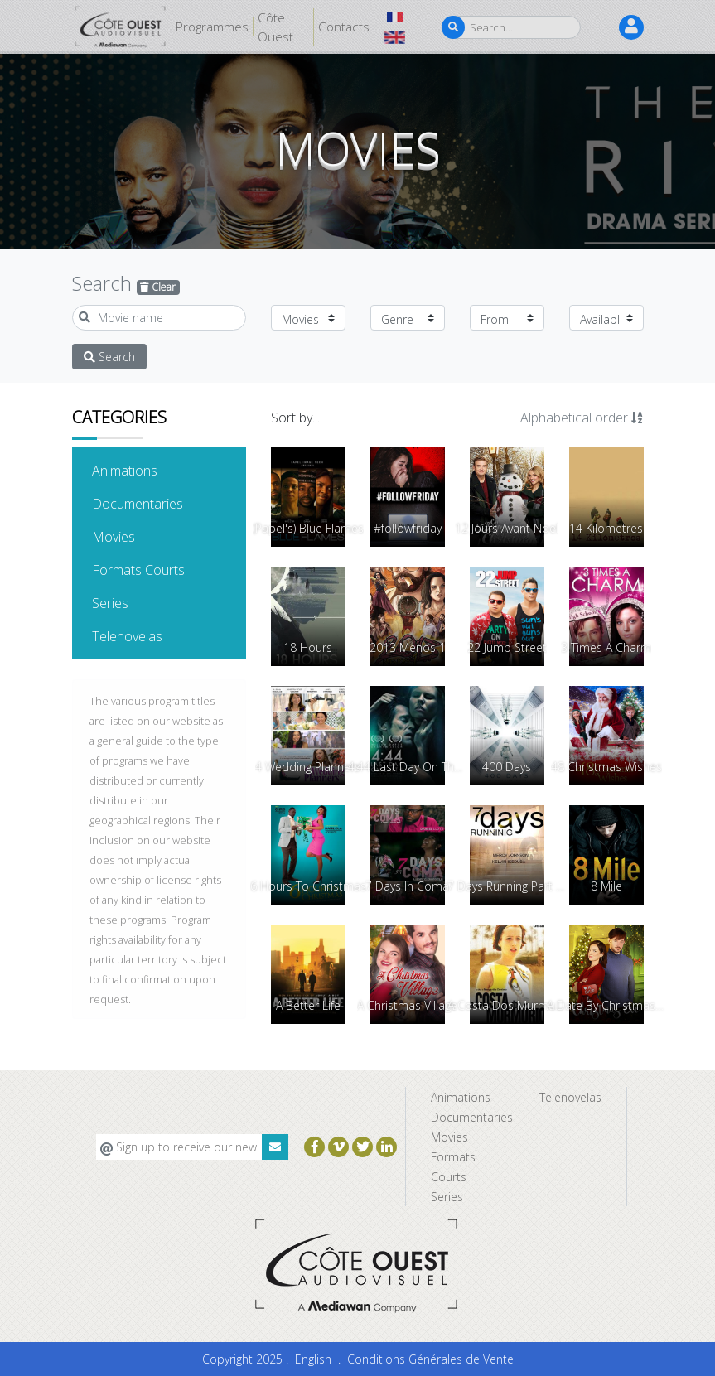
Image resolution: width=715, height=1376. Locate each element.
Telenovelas (152, 635)
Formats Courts (162, 569)
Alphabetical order (581, 417)
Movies (139, 536)
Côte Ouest (275, 27)
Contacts (344, 26)
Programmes (212, 26)
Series (135, 602)
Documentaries (162, 503)
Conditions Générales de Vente (430, 1359)
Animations (150, 470)
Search (109, 357)
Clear (158, 287)
